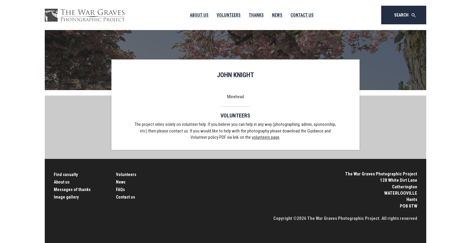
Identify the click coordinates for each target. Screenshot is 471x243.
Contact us (125, 197)
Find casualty (66, 174)
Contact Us (302, 15)
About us (62, 182)
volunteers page (265, 137)
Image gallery (66, 197)
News (277, 15)
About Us (199, 15)
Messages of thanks (72, 189)
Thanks (256, 15)
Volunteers (229, 15)
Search (405, 15)
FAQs (120, 189)
